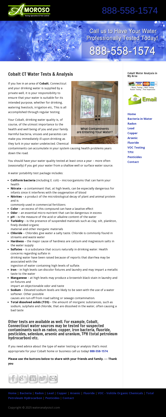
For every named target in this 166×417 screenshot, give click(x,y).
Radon (131, 123)
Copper (132, 133)
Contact (133, 162)
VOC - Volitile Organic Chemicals (120, 393)
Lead (130, 128)
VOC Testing (136, 147)
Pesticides (134, 157)
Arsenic (132, 138)
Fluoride (133, 142)
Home (131, 114)
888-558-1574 (130, 10)
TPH (130, 152)
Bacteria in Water (139, 119)
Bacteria (26, 393)
